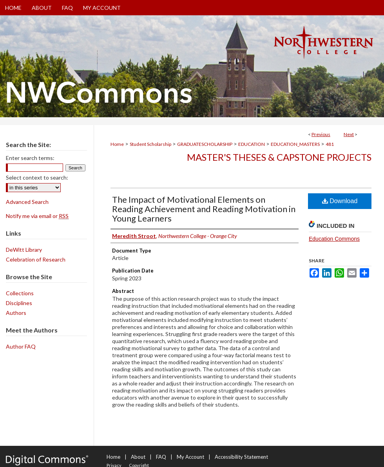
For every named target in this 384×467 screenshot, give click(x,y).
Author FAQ (21, 346)
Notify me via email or (37, 216)
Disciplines (19, 303)
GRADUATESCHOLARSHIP (204, 144)
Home (117, 144)
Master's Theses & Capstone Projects (279, 157)
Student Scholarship (150, 144)
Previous (321, 134)
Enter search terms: (30, 157)
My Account (190, 457)
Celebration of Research (35, 259)
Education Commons (334, 239)
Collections (20, 293)
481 (330, 144)
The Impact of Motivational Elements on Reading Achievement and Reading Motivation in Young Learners (203, 209)
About (138, 457)
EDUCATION (251, 144)
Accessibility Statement (241, 457)
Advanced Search (27, 201)
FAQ (161, 457)
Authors (16, 312)
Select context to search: (37, 177)
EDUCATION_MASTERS (295, 144)
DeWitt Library (24, 249)
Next (349, 134)
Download (340, 201)
